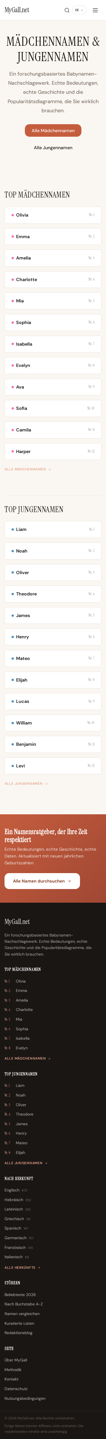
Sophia (16, 1029)
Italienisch (17, 1257)
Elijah (15, 1153)
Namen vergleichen (22, 1313)
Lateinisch (18, 1209)
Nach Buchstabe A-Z (24, 1304)
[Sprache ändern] (79, 10)
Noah (15, 1095)
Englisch (16, 1190)
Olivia (15, 981)
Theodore (19, 1114)
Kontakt (11, 1379)
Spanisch (16, 1228)
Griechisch (18, 1219)
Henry (16, 1133)
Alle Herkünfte (23, 1267)
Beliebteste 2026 (20, 1294)
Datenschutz (16, 1388)
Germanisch (19, 1238)
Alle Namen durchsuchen (42, 881)
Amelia (16, 1000)
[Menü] (95, 10)
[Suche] (67, 10)
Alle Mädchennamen (53, 131)
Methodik (13, 1369)
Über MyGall (16, 1360)
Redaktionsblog (19, 1332)
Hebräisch (18, 1200)
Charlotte (19, 1010)
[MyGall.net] (17, 10)
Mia (13, 1019)
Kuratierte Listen (19, 1323)
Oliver (15, 1105)
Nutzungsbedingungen (25, 1398)
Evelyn (16, 1048)
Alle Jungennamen (53, 148)
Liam (14, 1086)
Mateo (16, 1143)
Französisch (19, 1248)
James (16, 1124)
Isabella (17, 1038)
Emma (16, 991)
